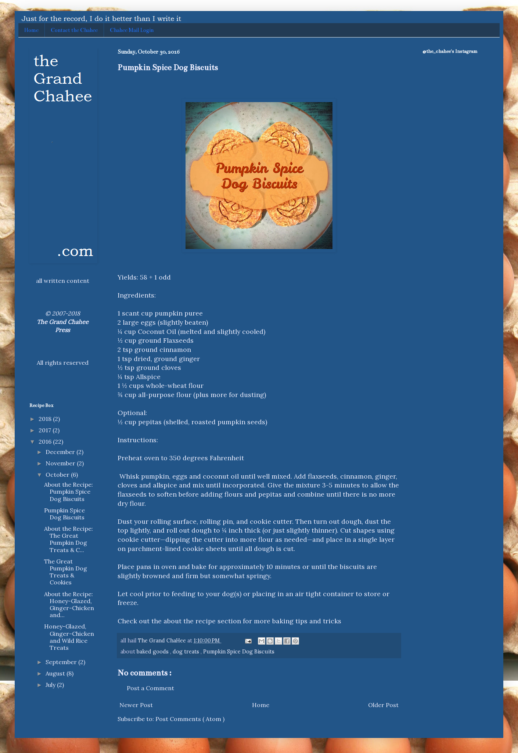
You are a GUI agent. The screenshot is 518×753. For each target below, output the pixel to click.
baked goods (153, 651)
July (51, 684)
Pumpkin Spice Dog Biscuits (238, 651)
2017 (46, 430)
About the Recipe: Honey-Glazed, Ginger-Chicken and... (69, 604)
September (62, 662)
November (61, 463)
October (58, 474)
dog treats (187, 651)
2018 (46, 418)
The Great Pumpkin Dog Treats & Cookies (65, 572)
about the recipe (189, 621)
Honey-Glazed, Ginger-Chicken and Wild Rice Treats (69, 637)
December (61, 451)
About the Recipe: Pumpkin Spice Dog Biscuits (68, 491)
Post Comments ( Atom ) (189, 719)
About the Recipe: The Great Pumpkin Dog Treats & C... (68, 539)
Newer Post (136, 705)
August (56, 673)
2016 (46, 441)
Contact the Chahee (74, 30)
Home (31, 30)
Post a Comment (150, 688)
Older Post (383, 705)
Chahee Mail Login (132, 30)
